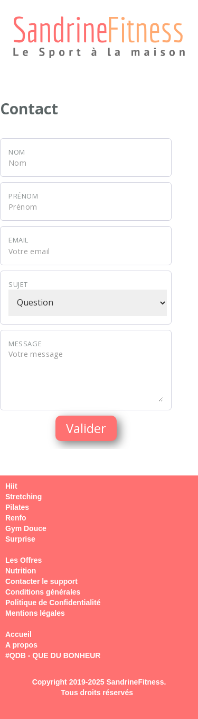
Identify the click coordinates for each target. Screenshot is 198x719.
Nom (16, 152)
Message (25, 343)
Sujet (18, 284)
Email (18, 240)
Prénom (23, 196)
